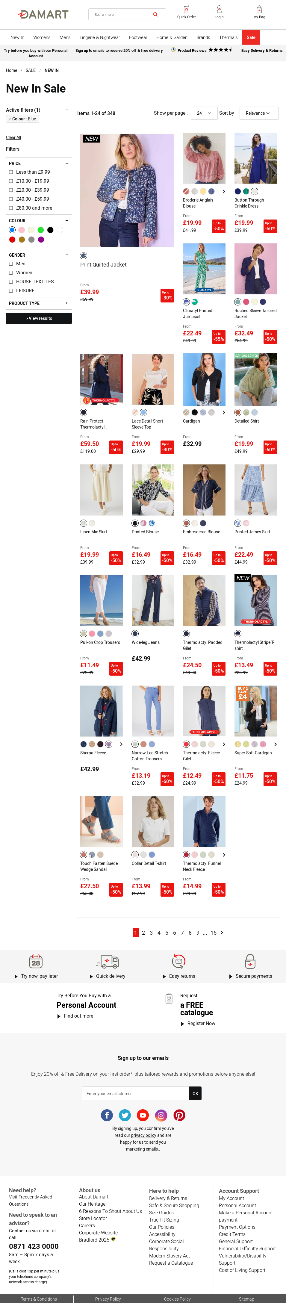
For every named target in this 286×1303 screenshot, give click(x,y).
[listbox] (84, 253)
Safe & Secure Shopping (174, 1182)
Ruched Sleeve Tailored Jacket (248, 308)
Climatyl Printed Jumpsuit (198, 308)
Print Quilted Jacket (103, 262)
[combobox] (127, 14)
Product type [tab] (24, 301)
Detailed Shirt (247, 413)
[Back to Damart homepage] (43, 14)
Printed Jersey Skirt (252, 520)
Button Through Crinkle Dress (248, 201)
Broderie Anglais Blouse (198, 201)
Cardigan (191, 413)
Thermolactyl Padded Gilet (203, 631)
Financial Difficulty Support (246, 1225)
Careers (87, 1202)
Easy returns (182, 953)
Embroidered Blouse (201, 520)
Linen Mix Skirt (94, 520)
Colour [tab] (17, 219)
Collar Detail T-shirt (149, 843)
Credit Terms (232, 1211)
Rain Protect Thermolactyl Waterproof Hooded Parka (98, 416)
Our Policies (161, 1204)
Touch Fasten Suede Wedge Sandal (99, 846)
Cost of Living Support (242, 1240)
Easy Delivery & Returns (262, 50)
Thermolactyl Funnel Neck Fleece (202, 846)
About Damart (93, 1173)
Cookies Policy (177, 1275)
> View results (39, 316)
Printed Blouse (145, 520)
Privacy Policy (108, 1275)
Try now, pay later (39, 953)
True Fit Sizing (163, 1196)
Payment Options (237, 1204)
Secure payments (253, 953)
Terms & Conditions (39, 1275)
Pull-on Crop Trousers (100, 628)
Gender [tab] (17, 253)
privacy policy (143, 1112)
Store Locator (93, 1195)
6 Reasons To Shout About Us (110, 1187)
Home (11, 68)
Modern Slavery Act (169, 1232)
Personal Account (237, 1182)
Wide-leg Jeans (146, 628)
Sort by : (228, 111)
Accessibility (161, 1211)
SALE (31, 68)
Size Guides (161, 1189)
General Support (235, 1218)
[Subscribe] (195, 1070)
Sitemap (246, 1275)
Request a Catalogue (170, 1240)
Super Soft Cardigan (253, 735)
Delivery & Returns (168, 1175)
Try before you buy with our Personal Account (36, 52)
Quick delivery (111, 953)
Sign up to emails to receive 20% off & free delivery (119, 50)
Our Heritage (92, 1180)
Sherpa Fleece (93, 735)
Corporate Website (98, 1209)
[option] (83, 253)
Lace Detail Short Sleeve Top (148, 416)
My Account (231, 1175)
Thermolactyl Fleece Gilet (202, 738)
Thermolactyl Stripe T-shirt (254, 631)
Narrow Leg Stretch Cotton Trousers (150, 738)
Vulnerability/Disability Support (250, 1232)
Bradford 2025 (97, 1216)
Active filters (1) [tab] (23, 108)
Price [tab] (15, 161)
